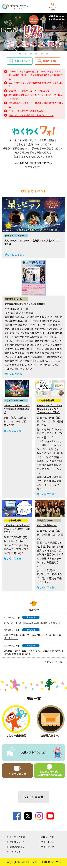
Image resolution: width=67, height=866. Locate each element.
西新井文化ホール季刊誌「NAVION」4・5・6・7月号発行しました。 (32, 636)
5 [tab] (41, 54)
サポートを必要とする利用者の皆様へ (27, 110)
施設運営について (18, 846)
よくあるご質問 (17, 836)
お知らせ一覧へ (54, 662)
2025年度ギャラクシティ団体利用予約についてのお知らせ (36, 104)
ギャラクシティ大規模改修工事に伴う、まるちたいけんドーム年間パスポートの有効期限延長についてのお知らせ (35, 75)
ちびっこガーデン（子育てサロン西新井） (49, 773)
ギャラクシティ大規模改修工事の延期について (31, 115)
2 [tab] (25, 54)
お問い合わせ (47, 836)
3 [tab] (31, 54)
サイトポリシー (48, 841)
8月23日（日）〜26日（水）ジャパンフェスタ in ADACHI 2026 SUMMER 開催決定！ (33, 652)
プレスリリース (17, 841)
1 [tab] (20, 54)
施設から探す (50, 60)
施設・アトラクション (33, 752)
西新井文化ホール (51, 735)
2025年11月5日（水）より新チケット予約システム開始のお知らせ (36, 97)
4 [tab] (36, 54)
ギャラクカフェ (17, 773)
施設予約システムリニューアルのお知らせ (29, 90)
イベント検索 (52, 8)
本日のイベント (22, 60)
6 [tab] (47, 54)
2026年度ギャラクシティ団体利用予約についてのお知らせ (36, 84)
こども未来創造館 (16, 735)
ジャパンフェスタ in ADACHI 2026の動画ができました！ (33, 622)
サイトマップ (47, 846)
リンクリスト (16, 851)
